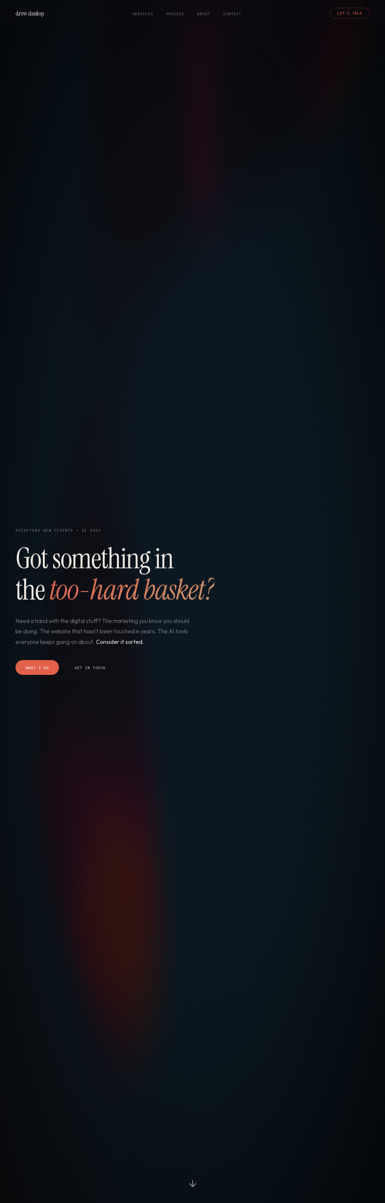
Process (175, 14)
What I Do (37, 667)
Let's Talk (349, 13)
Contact (232, 14)
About (203, 14)
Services (142, 14)
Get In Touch (90, 667)
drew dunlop (29, 13)
